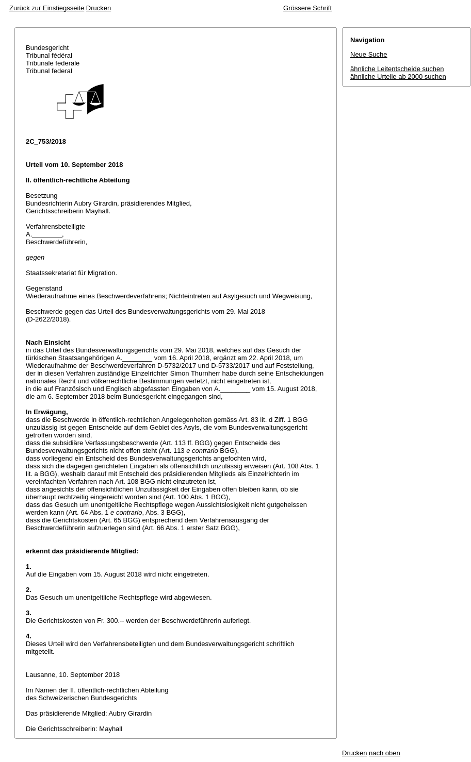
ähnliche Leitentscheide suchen (397, 69)
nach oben (384, 753)
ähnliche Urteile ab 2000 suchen (398, 76)
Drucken (98, 8)
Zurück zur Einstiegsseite (46, 8)
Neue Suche (368, 54)
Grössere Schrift (307, 8)
